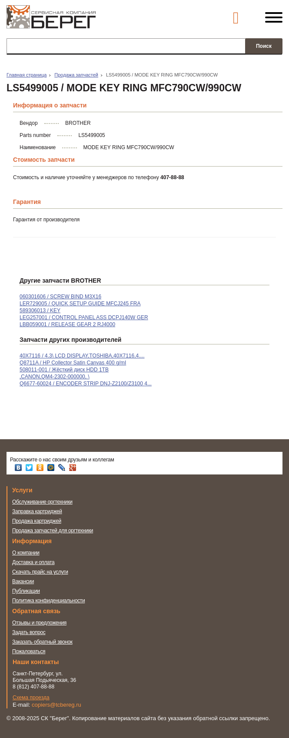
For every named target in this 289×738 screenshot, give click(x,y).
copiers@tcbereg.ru (56, 704)
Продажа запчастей (76, 74)
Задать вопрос (29, 632)
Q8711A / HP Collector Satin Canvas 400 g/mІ (73, 363)
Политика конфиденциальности (48, 601)
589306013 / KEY (40, 310)
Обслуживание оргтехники (42, 502)
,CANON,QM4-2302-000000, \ (55, 377)
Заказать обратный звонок (42, 642)
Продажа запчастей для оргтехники (52, 531)
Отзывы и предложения (39, 623)
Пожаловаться (28, 651)
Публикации (26, 591)
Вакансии (23, 581)
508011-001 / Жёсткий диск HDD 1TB (64, 370)
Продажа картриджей (36, 521)
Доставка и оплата (33, 562)
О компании (26, 553)
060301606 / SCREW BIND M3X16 (60, 297)
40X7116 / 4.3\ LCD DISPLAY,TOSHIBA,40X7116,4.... (82, 356)
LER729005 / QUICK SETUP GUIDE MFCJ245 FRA (80, 304)
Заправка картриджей (37, 511)
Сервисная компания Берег (51, 21)
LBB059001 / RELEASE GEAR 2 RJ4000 (67, 324)
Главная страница (27, 74)
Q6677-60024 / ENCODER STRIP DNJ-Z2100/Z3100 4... (86, 384)
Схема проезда (31, 698)
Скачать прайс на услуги (40, 572)
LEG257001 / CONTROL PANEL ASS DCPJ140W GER (84, 317)
